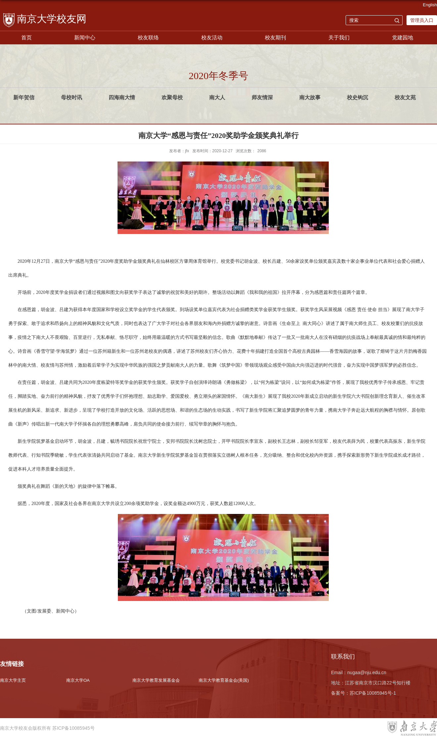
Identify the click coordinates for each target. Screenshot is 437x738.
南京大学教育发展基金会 (156, 680)
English (430, 4)
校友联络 (148, 37)
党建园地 (402, 37)
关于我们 (339, 37)
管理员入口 (421, 20)
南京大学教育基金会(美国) (224, 680)
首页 (26, 37)
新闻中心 (84, 37)
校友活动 (211, 37)
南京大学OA (78, 680)
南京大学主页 (13, 680)
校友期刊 (275, 37)
